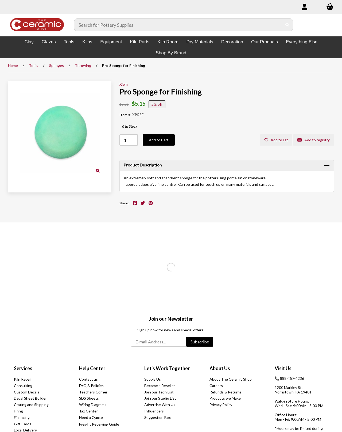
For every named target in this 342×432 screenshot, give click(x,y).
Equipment (111, 41)
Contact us (88, 379)
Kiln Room (167, 41)
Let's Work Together (167, 368)
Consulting (23, 385)
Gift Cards (22, 424)
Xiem (123, 84)
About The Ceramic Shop (230, 379)
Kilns (87, 41)
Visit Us (283, 368)
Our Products (264, 41)
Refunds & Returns (225, 392)
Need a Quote (91, 417)
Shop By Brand (171, 52)
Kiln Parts (139, 41)
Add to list (276, 140)
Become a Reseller (159, 385)
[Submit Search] (287, 24)
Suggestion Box (157, 417)
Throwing (83, 65)
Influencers (154, 411)
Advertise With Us (159, 404)
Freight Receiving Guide (99, 424)
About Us (219, 368)
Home (13, 65)
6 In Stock (129, 126)
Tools (69, 41)
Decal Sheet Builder (30, 398)
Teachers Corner (93, 392)
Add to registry (313, 140)
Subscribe (200, 341)
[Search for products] (178, 24)
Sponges (56, 65)
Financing (22, 417)
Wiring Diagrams (92, 404)
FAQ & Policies (91, 385)
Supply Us (152, 379)
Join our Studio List (160, 398)
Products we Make (225, 398)
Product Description (143, 164)
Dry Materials (199, 41)
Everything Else (301, 41)
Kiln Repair (23, 379)
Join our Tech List (159, 392)
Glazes (49, 41)
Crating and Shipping (31, 404)
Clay (29, 41)
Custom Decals (26, 392)
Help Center (92, 368)
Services (23, 368)
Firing (18, 411)
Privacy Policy (220, 404)
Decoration (232, 41)
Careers (216, 385)
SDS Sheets (89, 398)
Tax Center (88, 411)
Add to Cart (159, 140)
